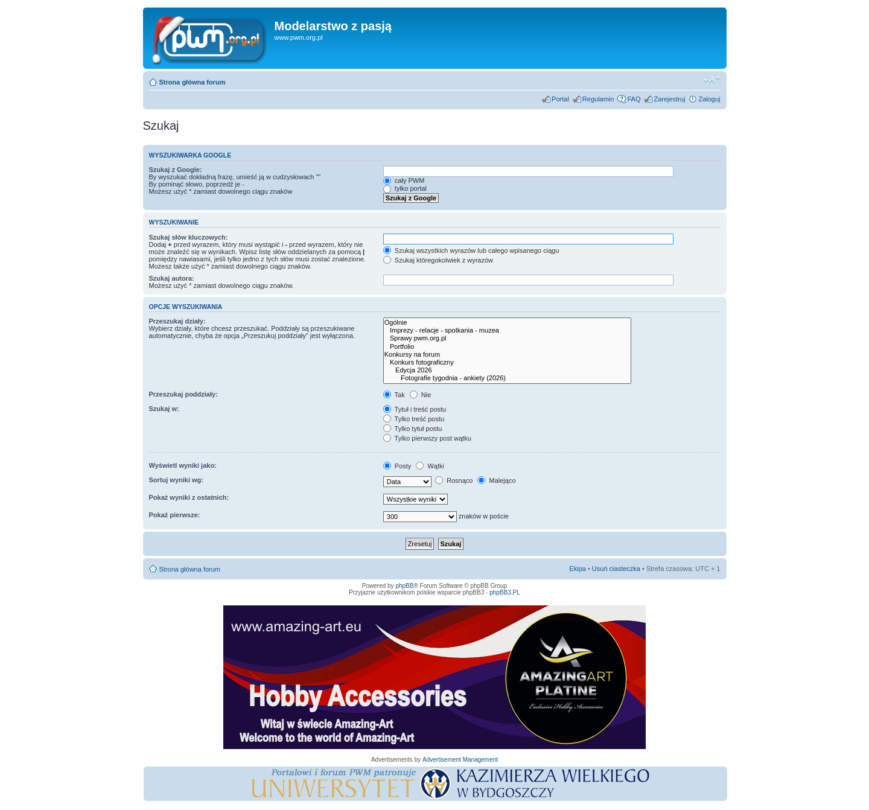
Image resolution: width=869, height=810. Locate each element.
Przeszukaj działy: (177, 321)
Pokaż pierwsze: (174, 514)
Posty (397, 466)
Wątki (430, 466)
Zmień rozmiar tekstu (712, 79)
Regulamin (598, 99)
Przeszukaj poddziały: (183, 394)
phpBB (404, 585)
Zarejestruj (669, 99)
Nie (420, 394)
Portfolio (507, 347)
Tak (394, 394)
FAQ (633, 99)
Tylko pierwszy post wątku (427, 438)
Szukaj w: (164, 408)
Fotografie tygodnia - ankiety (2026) (507, 378)
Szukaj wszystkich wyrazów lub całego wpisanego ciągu (471, 250)
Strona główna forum (192, 82)
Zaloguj (709, 99)
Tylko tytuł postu (412, 428)
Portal (560, 99)
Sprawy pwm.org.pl (507, 338)
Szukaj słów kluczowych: (188, 237)
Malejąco (496, 480)
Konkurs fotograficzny (507, 362)
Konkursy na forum (507, 355)
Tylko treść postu (413, 419)
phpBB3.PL (504, 592)
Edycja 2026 (507, 370)
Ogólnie (507, 323)
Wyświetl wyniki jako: (183, 465)
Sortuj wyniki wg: (176, 479)
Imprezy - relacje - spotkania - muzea (507, 330)
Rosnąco (454, 480)
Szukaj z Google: (175, 169)
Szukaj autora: (171, 278)
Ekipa (577, 568)
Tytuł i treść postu (414, 409)
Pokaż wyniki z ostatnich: (189, 497)
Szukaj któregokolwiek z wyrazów (438, 260)
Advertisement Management (460, 759)
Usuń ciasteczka (616, 568)
